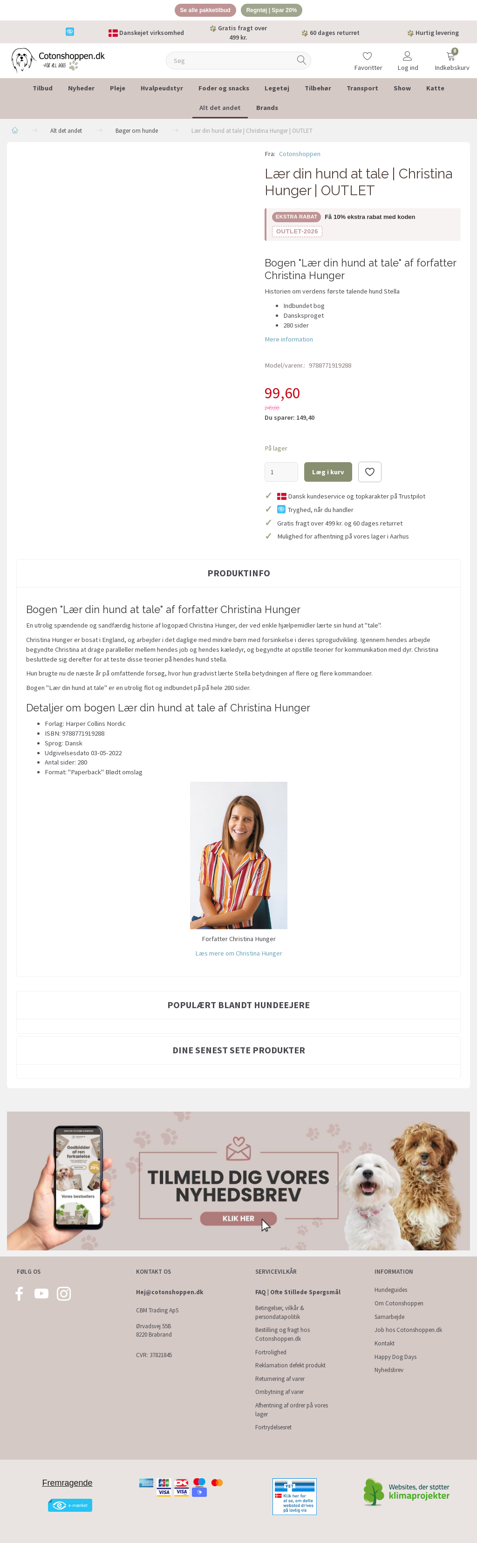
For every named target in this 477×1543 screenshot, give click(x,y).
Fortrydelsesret (273, 1427)
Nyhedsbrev (389, 1370)
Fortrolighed (270, 1352)
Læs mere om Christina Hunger (238, 954)
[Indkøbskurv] (451, 56)
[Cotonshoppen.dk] (58, 61)
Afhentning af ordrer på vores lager (291, 1409)
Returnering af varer (280, 1379)
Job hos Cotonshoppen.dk (408, 1330)
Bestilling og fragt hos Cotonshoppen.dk (282, 1334)
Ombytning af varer (279, 1392)
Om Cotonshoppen (399, 1303)
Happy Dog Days (395, 1357)
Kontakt (385, 1343)
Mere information (289, 340)
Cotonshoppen (299, 155)
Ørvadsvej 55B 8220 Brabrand (154, 1330)
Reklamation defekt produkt (290, 1365)
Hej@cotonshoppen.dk (169, 1293)
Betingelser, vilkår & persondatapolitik (279, 1312)
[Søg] (302, 62)
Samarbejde (389, 1317)
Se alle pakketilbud (202, 10)
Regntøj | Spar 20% (274, 10)
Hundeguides (391, 1290)
